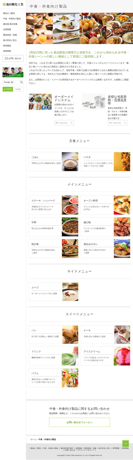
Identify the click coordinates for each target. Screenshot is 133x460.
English (18, 89)
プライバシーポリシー (85, 450)
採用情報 (7, 51)
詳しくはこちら (62, 123)
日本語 (9, 89)
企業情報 (7, 29)
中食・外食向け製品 (12, 19)
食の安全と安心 (10, 40)
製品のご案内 (9, 13)
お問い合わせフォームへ (79, 422)
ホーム (33, 439)
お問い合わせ (15, 58)
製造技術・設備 (10, 35)
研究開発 (7, 46)
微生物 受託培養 (10, 24)
